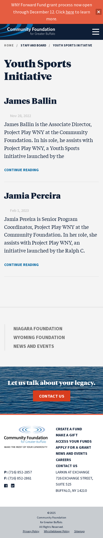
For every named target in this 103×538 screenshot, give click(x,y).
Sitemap (79, 531)
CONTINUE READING (21, 169)
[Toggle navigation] (95, 32)
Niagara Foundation (37, 328)
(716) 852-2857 (20, 472)
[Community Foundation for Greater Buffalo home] (27, 32)
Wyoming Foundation (39, 337)
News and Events (33, 346)
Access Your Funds (74, 441)
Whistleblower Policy (56, 531)
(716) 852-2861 (20, 478)
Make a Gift (67, 434)
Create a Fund (69, 428)
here (70, 12)
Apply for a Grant (73, 447)
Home (9, 45)
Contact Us (51, 396)
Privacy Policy (31, 531)
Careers (63, 459)
